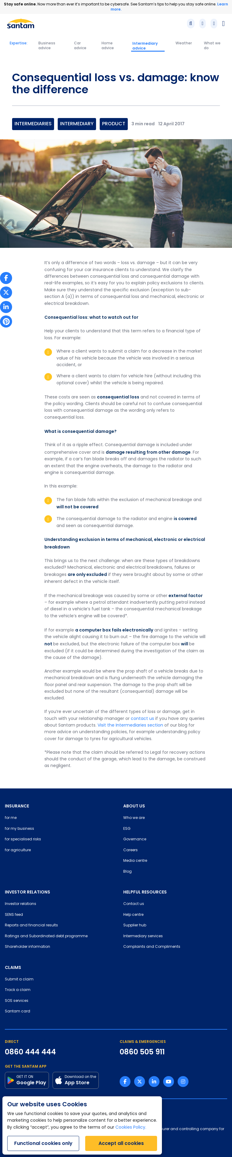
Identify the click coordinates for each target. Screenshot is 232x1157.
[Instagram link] (183, 1081)
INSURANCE (17, 806)
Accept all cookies (121, 1143)
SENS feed (14, 915)
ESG (126, 829)
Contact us (133, 904)
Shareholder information (27, 947)
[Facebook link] (125, 1081)
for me (11, 818)
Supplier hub (134, 925)
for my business (19, 829)
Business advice (46, 46)
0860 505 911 (142, 1052)
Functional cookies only (43, 1143)
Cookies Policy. (130, 1127)
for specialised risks (23, 839)
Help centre (133, 915)
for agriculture (18, 850)
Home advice (108, 46)
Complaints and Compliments (151, 947)
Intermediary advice (145, 46)
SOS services (16, 1001)
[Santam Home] (20, 23)
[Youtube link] (168, 1081)
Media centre (135, 861)
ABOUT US (134, 806)
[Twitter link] (139, 1081)
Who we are (134, 818)
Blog (127, 872)
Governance (134, 839)
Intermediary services (143, 936)
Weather (184, 43)
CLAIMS (13, 967)
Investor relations (20, 904)
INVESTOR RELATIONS (27, 892)
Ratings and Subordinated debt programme (46, 936)
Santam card (17, 1011)
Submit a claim (19, 979)
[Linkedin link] (154, 1081)
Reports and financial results (31, 925)
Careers (130, 850)
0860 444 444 (30, 1052)
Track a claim (18, 990)
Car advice (80, 46)
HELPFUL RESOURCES (145, 892)
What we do (212, 46)
